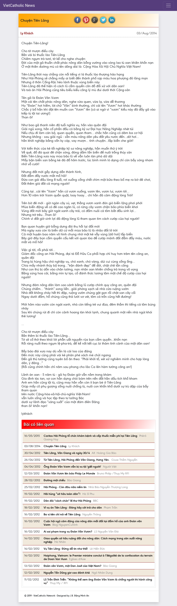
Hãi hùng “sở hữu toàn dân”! (62, 494)
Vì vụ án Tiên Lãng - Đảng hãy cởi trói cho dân (73, 507)
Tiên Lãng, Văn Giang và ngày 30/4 (67, 453)
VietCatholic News (19, 5)
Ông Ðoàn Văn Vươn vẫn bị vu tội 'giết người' (72, 466)
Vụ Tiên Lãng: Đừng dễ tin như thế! (66, 548)
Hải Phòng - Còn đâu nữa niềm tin (65, 487)
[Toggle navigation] (168, 5)
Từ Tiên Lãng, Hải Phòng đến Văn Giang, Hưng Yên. (76, 460)
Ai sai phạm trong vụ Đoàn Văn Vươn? (68, 531)
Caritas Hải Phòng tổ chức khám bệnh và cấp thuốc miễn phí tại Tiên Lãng (90, 436)
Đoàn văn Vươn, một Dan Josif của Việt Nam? (72, 566)
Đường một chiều (54, 480)
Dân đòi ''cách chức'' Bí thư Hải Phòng (67, 500)
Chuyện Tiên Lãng (55, 446)
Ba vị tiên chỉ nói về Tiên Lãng (62, 514)
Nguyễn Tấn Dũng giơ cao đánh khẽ (67, 572)
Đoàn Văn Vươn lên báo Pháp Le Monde (69, 473)
